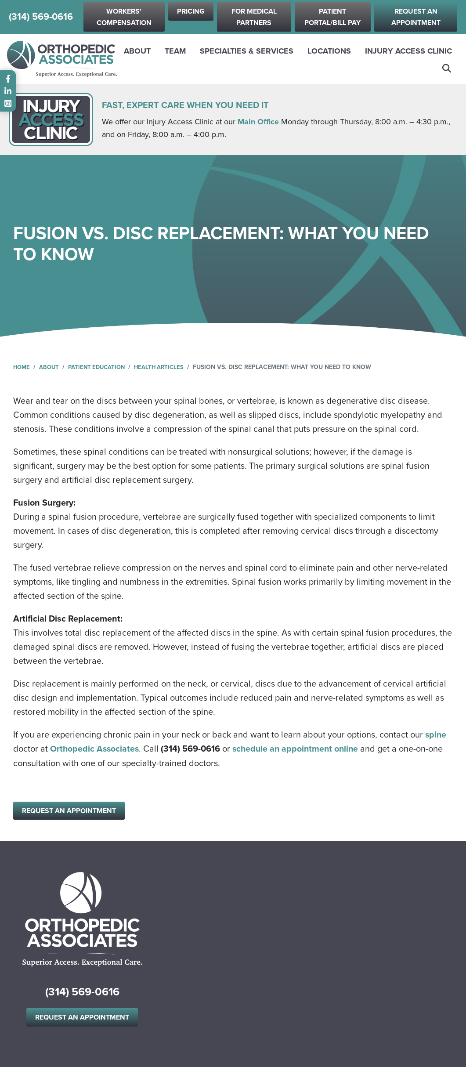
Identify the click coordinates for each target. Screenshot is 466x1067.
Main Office (258, 121)
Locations (329, 51)
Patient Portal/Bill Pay (332, 17)
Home (22, 367)
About (137, 51)
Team (175, 51)
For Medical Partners (254, 17)
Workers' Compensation (124, 17)
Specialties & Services (246, 51)
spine (436, 734)
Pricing (191, 11)
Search (447, 68)
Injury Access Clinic (408, 51)
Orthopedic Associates (95, 748)
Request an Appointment (416, 17)
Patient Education (101, 367)
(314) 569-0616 (41, 17)
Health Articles (167, 367)
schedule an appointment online (298, 748)
